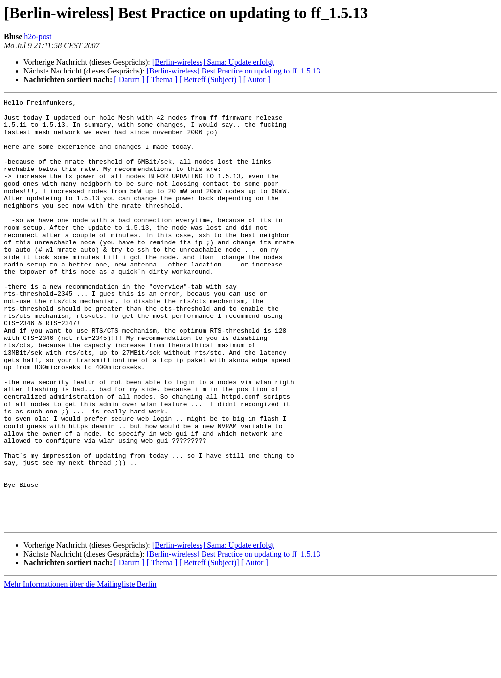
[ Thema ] (162, 79)
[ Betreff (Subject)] (209, 648)
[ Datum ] (129, 79)
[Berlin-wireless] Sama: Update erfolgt (213, 62)
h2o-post (37, 36)
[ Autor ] (256, 79)
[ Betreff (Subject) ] (210, 79)
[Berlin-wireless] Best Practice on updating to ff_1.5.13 (233, 71)
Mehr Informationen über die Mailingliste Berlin (80, 669)
